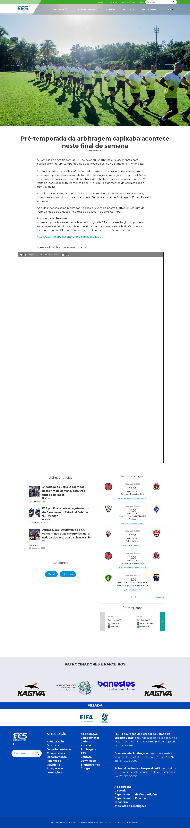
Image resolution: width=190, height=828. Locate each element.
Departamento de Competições (135, 794)
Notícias (128, 9)
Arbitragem (150, 9)
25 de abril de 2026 (132, 484)
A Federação (62, 9)
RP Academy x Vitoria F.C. (132, 523)
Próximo (160, 597)
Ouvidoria (53, 764)
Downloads (114, 2)
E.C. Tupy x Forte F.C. (132, 590)
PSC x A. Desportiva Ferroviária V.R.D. (132, 499)
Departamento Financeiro (131, 798)
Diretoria (53, 745)
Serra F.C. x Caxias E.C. (132, 546)
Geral (51, 574)
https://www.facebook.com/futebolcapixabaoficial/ (69, 236)
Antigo (141, 2)
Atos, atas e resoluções (130, 805)
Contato (101, 2)
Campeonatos (89, 9)
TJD (170, 9)
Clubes (110, 9)
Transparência (128, 2)
